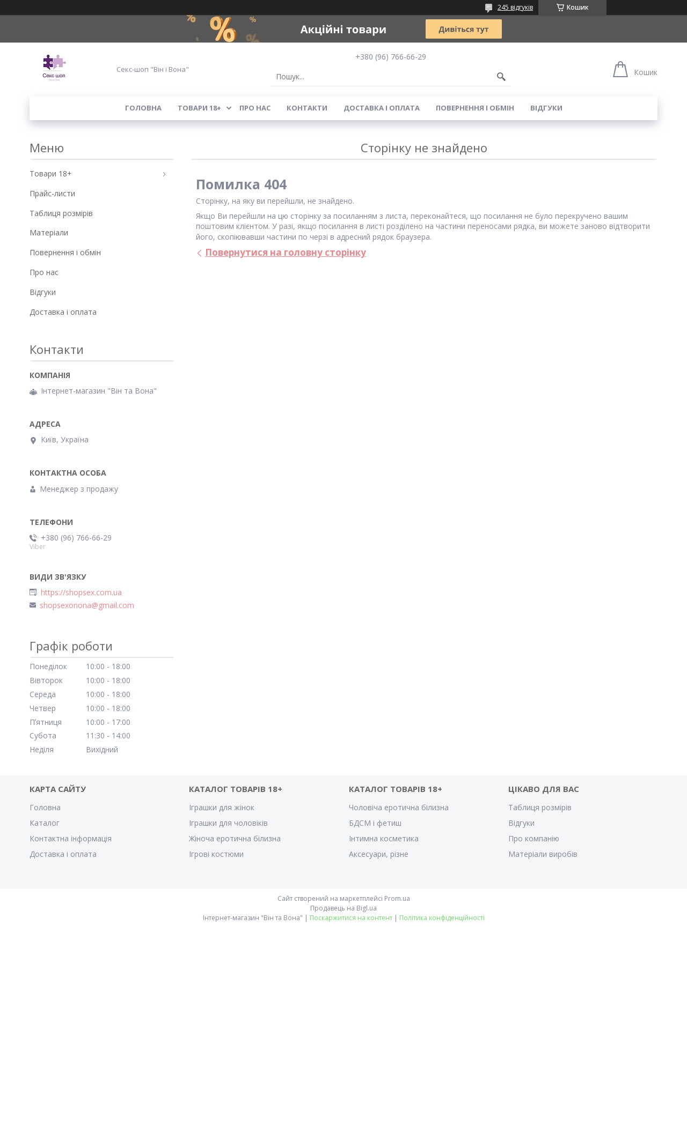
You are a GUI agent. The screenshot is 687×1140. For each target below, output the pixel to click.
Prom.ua (397, 898)
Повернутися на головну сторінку (285, 252)
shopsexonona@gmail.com (87, 605)
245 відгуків (515, 7)
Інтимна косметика (384, 838)
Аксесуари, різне (378, 854)
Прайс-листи (52, 193)
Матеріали (49, 232)
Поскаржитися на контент (351, 917)
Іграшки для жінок (221, 807)
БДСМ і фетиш (375, 823)
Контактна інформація (71, 838)
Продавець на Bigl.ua (343, 908)
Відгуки (546, 108)
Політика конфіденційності (442, 917)
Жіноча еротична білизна (235, 838)
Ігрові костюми (216, 854)
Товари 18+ (199, 108)
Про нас (255, 108)
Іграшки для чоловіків (228, 823)
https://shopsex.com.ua (81, 592)
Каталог (45, 823)
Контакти (307, 108)
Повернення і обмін (475, 108)
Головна (143, 108)
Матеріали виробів (543, 854)
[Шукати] (501, 77)
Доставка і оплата (382, 108)
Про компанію (533, 838)
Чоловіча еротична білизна (399, 807)
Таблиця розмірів (61, 213)
